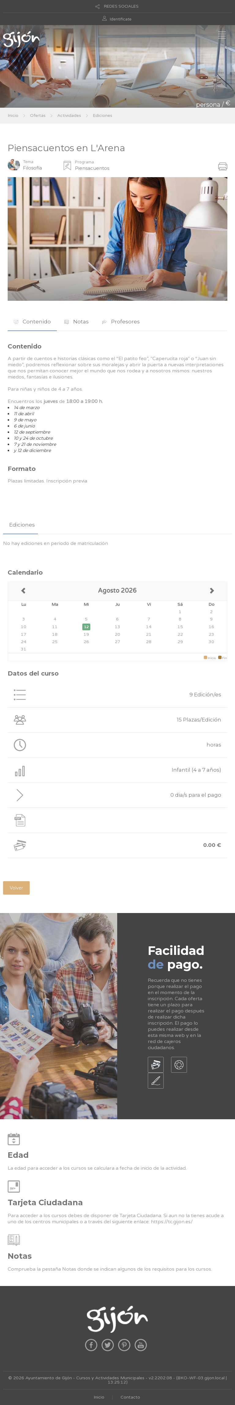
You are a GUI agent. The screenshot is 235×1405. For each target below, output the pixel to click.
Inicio (13, 115)
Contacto (130, 1397)
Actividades (69, 115)
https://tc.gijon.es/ (172, 1222)
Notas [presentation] (76, 322)
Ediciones (102, 115)
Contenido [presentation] (32, 322)
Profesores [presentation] (121, 322)
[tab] (32, 321)
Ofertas (38, 115)
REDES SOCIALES (121, 6)
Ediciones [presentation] (22, 525)
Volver (16, 888)
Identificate (121, 19)
